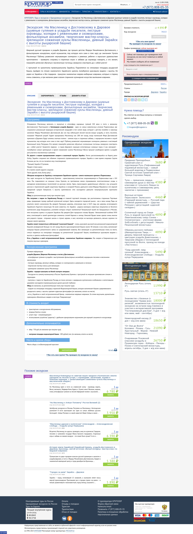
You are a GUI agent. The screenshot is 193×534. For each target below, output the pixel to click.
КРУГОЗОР (37, 531)
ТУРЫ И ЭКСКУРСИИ (48, 11)
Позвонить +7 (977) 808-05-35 (111, 509)
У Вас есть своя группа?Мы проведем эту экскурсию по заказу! (145, 42)
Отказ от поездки (69, 512)
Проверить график (145, 51)
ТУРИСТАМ (87, 11)
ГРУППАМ (76, 11)
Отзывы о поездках (70, 504)
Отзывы (63, 96)
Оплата (65, 501)
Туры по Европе (33, 506)
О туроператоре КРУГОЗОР (110, 501)
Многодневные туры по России (39, 501)
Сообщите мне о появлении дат (145, 78)
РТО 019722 (70, 531)
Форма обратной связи (108, 504)
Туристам (66, 506)
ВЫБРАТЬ (110, 395)
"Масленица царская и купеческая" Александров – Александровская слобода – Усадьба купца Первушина (81, 425)
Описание (31, 96)
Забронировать (159, 37)
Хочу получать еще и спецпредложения (141, 74)
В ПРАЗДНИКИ (31, 11)
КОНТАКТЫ (115, 11)
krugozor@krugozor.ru (137, 127)
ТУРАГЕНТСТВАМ (101, 11)
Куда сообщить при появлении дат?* (138, 65)
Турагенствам (68, 509)
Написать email (104, 506)
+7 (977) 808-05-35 (156, 7)
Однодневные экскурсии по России (41, 504)
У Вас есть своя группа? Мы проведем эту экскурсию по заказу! (72, 355)
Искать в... (125, 4)
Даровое (154, 92)
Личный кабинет (160, 11)
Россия (164, 88)
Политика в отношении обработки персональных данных (113, 513)
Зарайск (163, 92)
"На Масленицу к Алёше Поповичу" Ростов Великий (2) (75, 403)
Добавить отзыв (79, 96)
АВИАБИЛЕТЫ (64, 11)
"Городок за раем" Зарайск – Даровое (67, 472)
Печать (112, 350)
